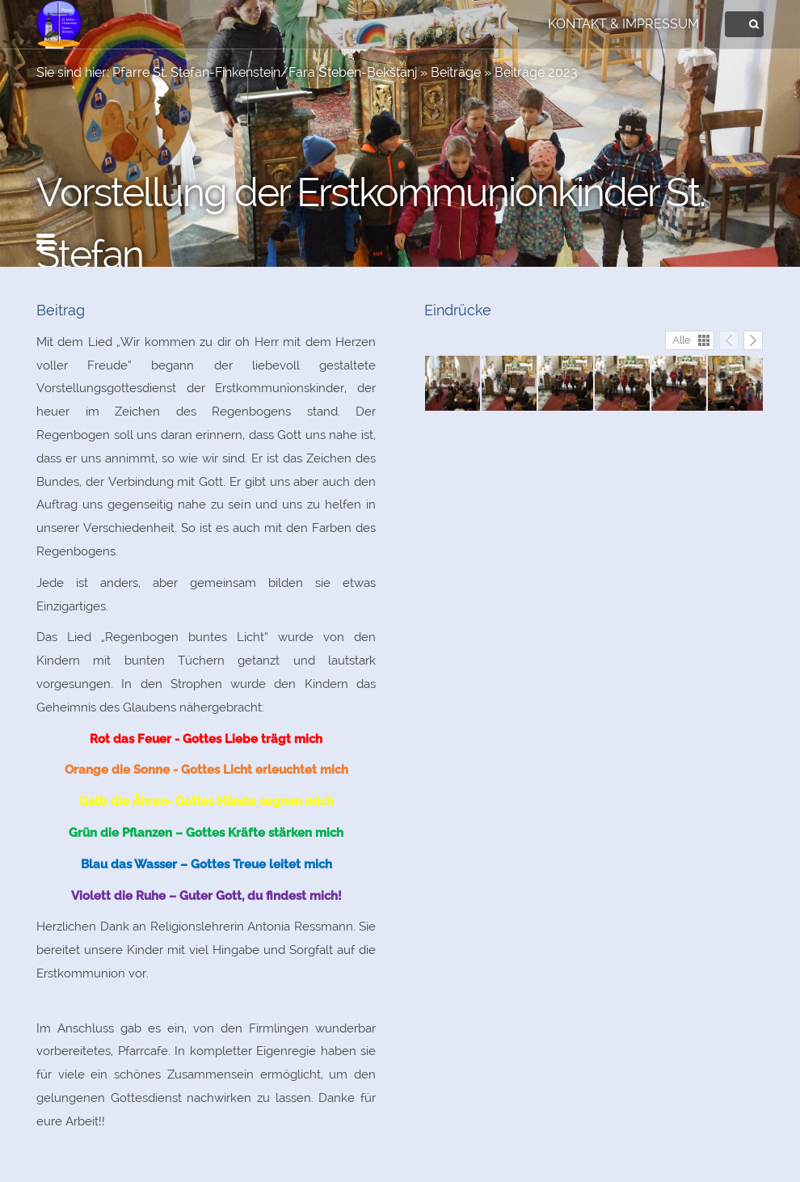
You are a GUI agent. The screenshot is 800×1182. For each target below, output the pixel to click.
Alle (681, 340)
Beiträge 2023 (536, 72)
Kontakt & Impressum (623, 24)
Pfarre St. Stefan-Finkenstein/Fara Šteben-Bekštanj (264, 72)
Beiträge (456, 72)
